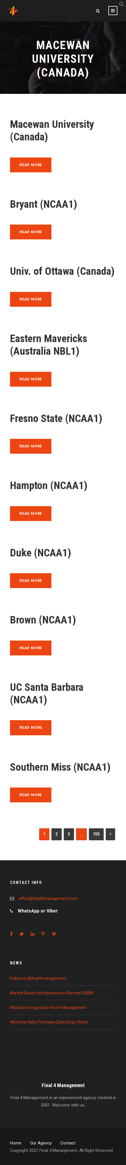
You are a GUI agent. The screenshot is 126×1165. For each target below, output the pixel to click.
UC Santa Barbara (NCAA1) (46, 693)
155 (96, 834)
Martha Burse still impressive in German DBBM (51, 993)
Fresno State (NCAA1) (56, 418)
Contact (67, 1143)
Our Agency (41, 1143)
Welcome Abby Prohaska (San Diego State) (49, 1022)
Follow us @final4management (38, 978)
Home (15, 1143)
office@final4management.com (48, 898)
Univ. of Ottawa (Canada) (62, 271)
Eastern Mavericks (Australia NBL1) (48, 344)
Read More (30, 165)
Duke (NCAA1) (40, 553)
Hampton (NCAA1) (48, 485)
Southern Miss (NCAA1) (60, 767)
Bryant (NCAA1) (43, 204)
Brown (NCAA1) (43, 620)
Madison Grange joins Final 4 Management (48, 1007)
